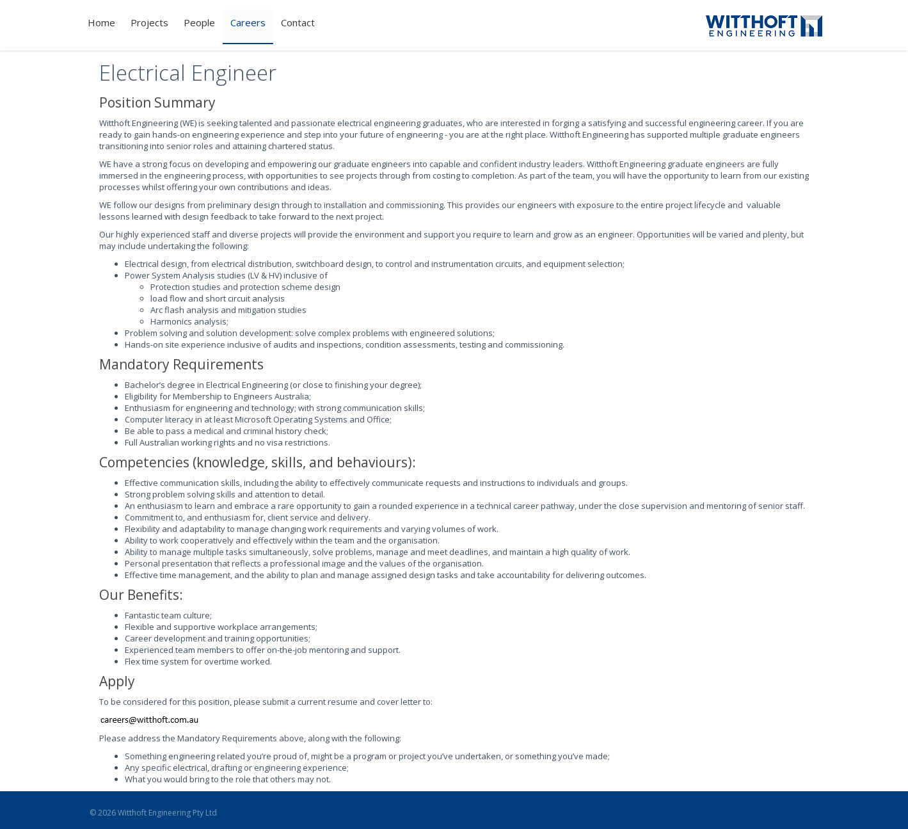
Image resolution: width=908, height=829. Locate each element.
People (199, 22)
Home (101, 22)
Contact (298, 22)
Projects (149, 22)
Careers (248, 22)
